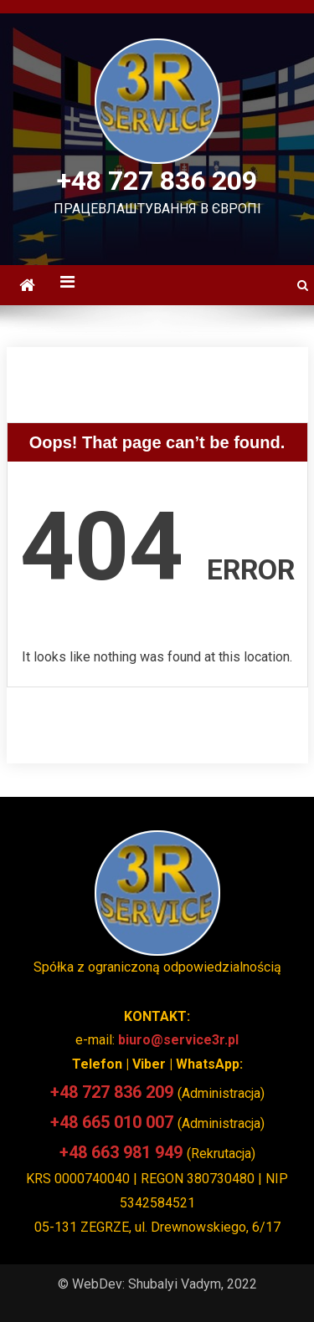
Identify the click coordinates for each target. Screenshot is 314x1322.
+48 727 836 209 (157, 181)
